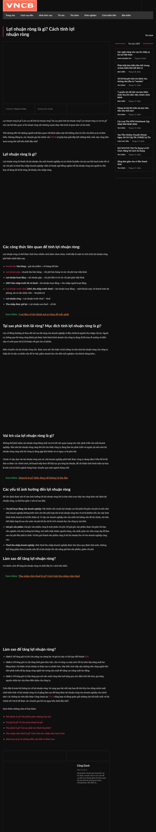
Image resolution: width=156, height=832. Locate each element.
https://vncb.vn (82, 770)
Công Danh (83, 765)
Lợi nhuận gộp (13, 272)
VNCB (51, 696)
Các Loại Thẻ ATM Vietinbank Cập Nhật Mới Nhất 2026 (133, 122)
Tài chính (149, 35)
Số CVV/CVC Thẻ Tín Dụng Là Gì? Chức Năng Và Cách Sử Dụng (133, 149)
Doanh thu (11, 266)
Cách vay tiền (123, 141)
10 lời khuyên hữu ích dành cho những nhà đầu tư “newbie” (132, 80)
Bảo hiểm (121, 72)
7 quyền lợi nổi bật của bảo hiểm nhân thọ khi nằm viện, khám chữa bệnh (133, 95)
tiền (87, 656)
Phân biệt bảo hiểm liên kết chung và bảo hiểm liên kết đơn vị (133, 66)
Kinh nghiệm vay (124, 58)
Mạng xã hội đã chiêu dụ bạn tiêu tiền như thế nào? (133, 109)
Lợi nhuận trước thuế (16, 289)
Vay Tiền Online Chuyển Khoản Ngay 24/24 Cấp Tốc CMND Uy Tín (134, 136)
